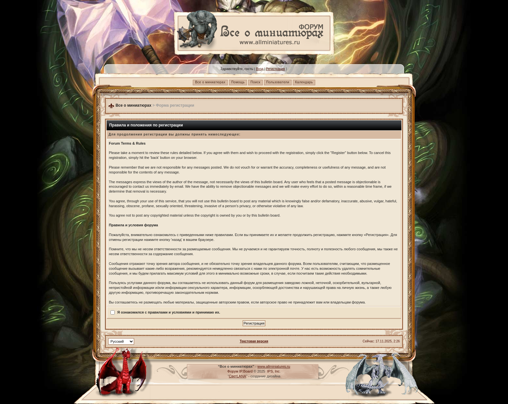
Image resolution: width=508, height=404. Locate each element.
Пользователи (277, 82)
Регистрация (275, 69)
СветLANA (237, 376)
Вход (259, 69)
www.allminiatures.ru (274, 366)
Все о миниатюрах (210, 82)
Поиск (255, 82)
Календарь (304, 82)
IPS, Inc (273, 371)
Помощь (238, 82)
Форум (232, 371)
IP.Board (245, 371)
